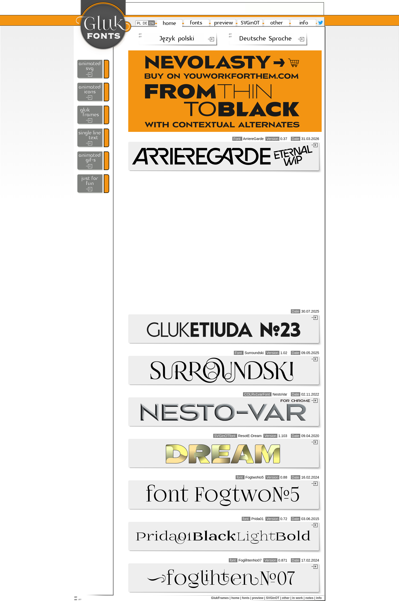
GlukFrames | (221, 598)
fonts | (246, 598)
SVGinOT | (273, 598)
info (319, 598)
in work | (298, 598)
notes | (310, 598)
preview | (258, 598)
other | (286, 598)
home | (236, 598)
